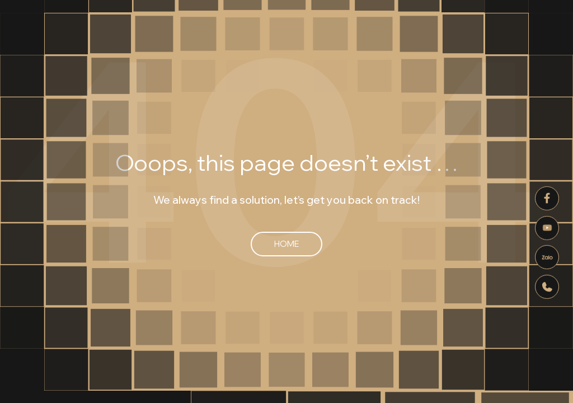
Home (286, 243)
